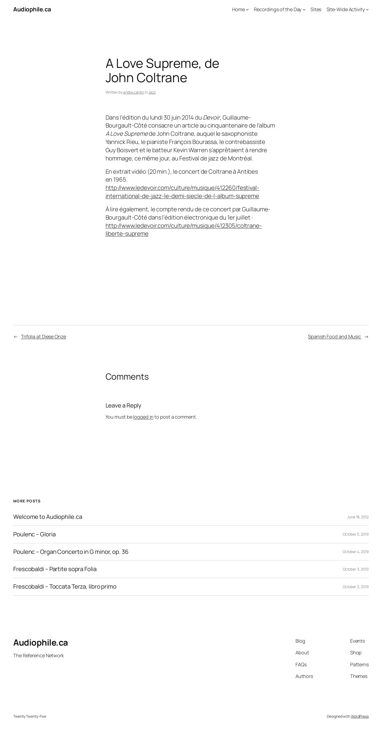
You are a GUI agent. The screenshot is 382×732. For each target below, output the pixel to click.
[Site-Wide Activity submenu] (367, 9)
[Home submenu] (247, 9)
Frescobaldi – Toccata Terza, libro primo (64, 586)
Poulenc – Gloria (34, 534)
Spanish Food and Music (334, 336)
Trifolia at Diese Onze (43, 336)
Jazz (152, 92)
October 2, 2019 (356, 586)
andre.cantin (133, 92)
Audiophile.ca (32, 9)
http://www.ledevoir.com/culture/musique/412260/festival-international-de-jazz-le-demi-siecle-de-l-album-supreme (182, 192)
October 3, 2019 (356, 569)
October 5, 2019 (356, 534)
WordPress (360, 716)
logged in (143, 417)
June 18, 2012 (358, 516)
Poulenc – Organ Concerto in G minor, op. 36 (71, 552)
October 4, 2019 (356, 551)
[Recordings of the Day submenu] (304, 9)
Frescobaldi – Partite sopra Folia (55, 569)
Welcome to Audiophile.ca (47, 517)
